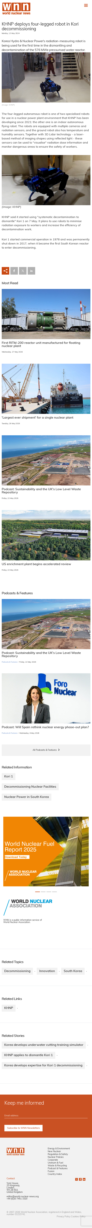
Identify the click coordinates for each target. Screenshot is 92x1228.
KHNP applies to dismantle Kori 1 (28, 1055)
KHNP (8, 1008)
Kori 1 (8, 776)
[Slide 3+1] (54, 892)
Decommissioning (17, 971)
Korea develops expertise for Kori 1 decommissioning (43, 1065)
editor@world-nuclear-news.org (23, 1197)
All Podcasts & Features (45, 750)
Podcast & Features (58, 1168)
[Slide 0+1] (37, 892)
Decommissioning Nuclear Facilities (30, 786)
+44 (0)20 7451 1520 (17, 1199)
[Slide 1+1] (43, 892)
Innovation (47, 971)
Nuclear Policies (56, 1157)
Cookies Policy (78, 1217)
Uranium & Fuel (55, 1163)
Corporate (53, 1160)
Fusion (51, 1171)
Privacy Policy (63, 1217)
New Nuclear (54, 1151)
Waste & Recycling (57, 1166)
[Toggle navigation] (86, 5)
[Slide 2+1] (48, 892)
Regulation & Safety (58, 1154)
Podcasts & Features (10, 662)
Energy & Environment (59, 1149)
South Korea (73, 971)
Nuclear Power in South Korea (26, 797)
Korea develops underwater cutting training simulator (43, 1045)
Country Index (55, 1174)
